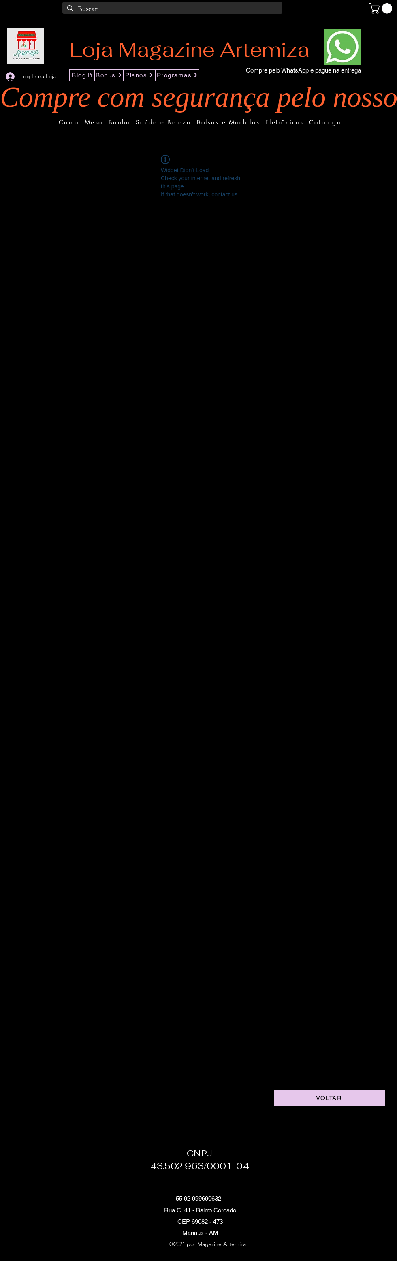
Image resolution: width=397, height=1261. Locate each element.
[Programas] (177, 75)
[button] (382, 8)
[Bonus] (109, 75)
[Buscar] (171, 9)
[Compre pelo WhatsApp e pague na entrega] (303, 71)
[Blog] (82, 75)
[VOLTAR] (329, 1098)
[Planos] (139, 75)
